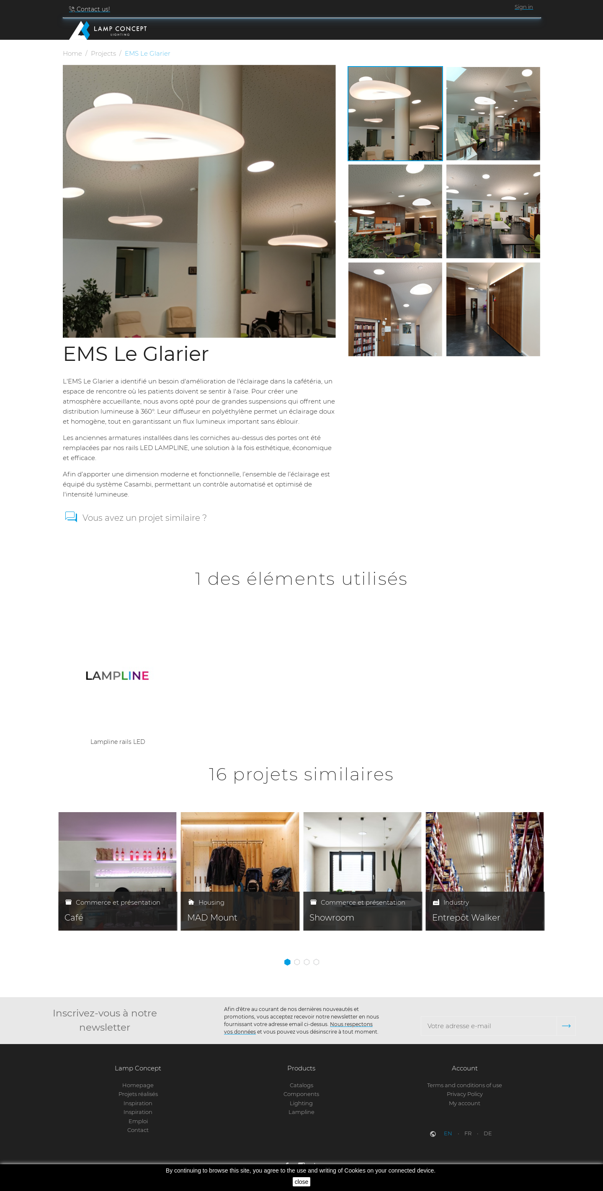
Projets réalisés (138, 1094)
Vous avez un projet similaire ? (144, 520)
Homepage (138, 1085)
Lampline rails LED (117, 743)
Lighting (301, 1103)
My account (464, 1103)
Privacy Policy (465, 1094)
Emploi (138, 1121)
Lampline (301, 1112)
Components (301, 1094)
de (488, 1133)
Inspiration (138, 1103)
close (302, 1181)
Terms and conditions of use (464, 1085)
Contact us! (92, 9)
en (449, 1133)
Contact (138, 1130)
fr (468, 1133)
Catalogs (301, 1085)
